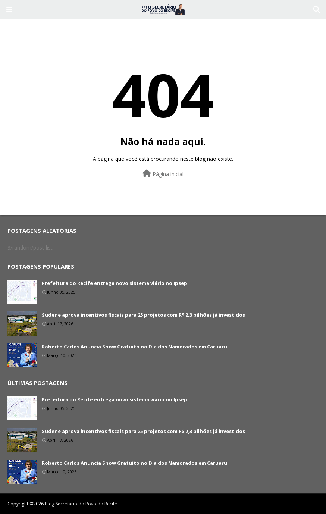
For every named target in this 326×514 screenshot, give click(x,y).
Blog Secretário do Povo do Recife (81, 504)
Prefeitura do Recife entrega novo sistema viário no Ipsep (114, 283)
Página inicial (163, 174)
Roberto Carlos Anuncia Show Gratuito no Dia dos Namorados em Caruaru (134, 346)
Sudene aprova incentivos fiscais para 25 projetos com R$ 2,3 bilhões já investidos (143, 314)
